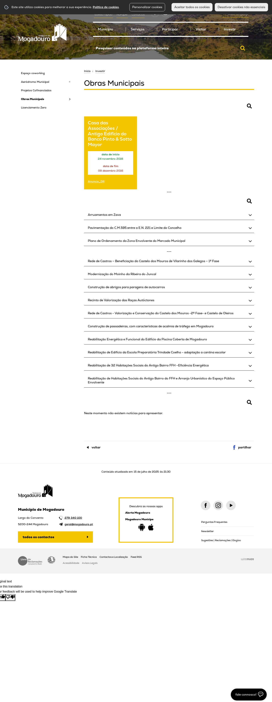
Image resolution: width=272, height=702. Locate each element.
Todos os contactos (38, 537)
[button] (169, 215)
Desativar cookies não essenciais (241, 7)
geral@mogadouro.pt (79, 524)
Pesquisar (90, 108)
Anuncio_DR (96, 181)
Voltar (96, 447)
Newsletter (207, 531)
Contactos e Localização (114, 557)
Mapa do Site (70, 557)
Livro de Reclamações (30, 561)
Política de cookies (106, 7)
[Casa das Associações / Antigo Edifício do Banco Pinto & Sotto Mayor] (110, 152)
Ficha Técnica (89, 557)
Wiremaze (247, 559)
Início (87, 71)
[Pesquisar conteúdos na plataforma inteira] (242, 48)
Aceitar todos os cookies (192, 7)
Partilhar (244, 447)
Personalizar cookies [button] (147, 7)
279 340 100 (73, 517)
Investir (100, 71)
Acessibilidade (51, 560)
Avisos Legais (89, 563)
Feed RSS (136, 557)
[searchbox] (170, 48)
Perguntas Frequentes (214, 522)
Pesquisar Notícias (96, 404)
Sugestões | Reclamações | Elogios (221, 540)
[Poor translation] (10, 597)
